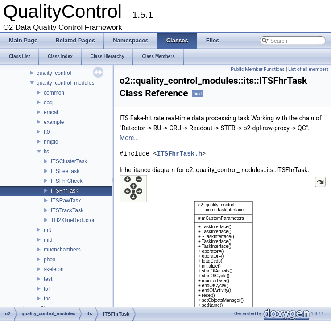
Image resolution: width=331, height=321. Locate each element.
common (54, 93)
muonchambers (62, 250)
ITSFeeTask (65, 171)
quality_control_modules (65, 83)
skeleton (54, 269)
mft (47, 230)
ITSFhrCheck (67, 181)
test (48, 279)
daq (48, 102)
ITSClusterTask (69, 161)
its (46, 151)
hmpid (51, 142)
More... (129, 137)
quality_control (54, 73)
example (54, 122)
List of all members (308, 69)
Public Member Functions (258, 69)
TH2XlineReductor (73, 220)
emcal (51, 112)
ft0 (47, 132)
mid (48, 240)
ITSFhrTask (64, 191)
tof (47, 289)
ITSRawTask (66, 201)
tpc (47, 299)
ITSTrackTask (67, 210)
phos (49, 259)
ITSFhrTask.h (179, 153)
